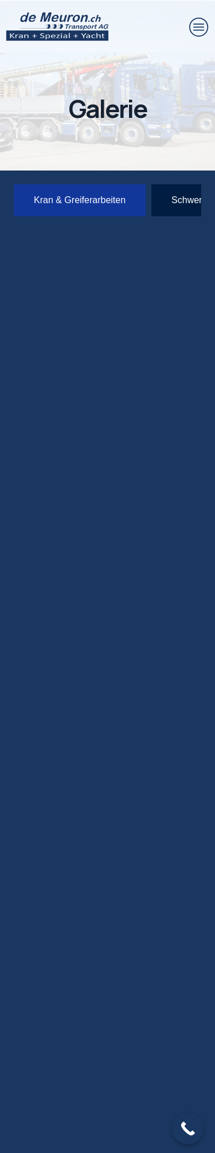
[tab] (80, 200)
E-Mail (70, 1014)
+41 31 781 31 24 (88, 972)
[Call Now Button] (188, 1128)
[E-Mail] (29, 1024)
